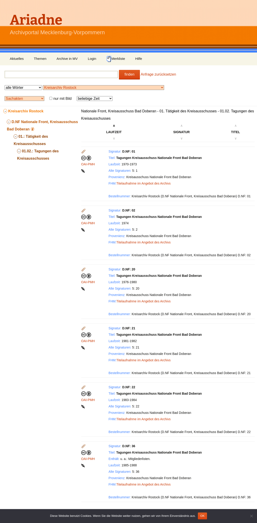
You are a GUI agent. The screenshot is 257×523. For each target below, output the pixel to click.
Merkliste (115, 59)
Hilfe (138, 59)
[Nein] (251, 516)
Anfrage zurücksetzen (158, 74)
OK (202, 516)
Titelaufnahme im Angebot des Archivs (143, 183)
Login (92, 59)
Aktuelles (17, 59)
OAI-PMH (88, 164)
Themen (40, 59)
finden (129, 74)
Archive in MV (67, 59)
